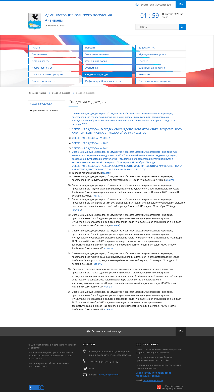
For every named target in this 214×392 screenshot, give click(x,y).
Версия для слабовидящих (156, 4)
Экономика (91, 67)
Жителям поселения (97, 54)
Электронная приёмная (152, 67)
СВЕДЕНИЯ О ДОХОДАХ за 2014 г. (91, 148)
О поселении (39, 54)
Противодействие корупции (155, 81)
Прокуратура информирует (47, 74)
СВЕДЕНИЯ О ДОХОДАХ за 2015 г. (91, 143)
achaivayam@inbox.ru (107, 374)
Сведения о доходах (96, 74)
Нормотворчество (42, 67)
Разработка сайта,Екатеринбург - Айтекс (172, 387)
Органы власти (40, 61)
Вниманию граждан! (37, 93)
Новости (90, 47)
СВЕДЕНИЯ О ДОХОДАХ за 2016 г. (91, 138)
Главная (36, 47)
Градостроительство (43, 81)
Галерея (143, 61)
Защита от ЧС (147, 47)
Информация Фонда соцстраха (103, 81)
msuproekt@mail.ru (153, 380)
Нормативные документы (44, 110)
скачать (106, 173)
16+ (180, 4)
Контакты (144, 74)
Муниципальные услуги (152, 54)
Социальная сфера (96, 61)
